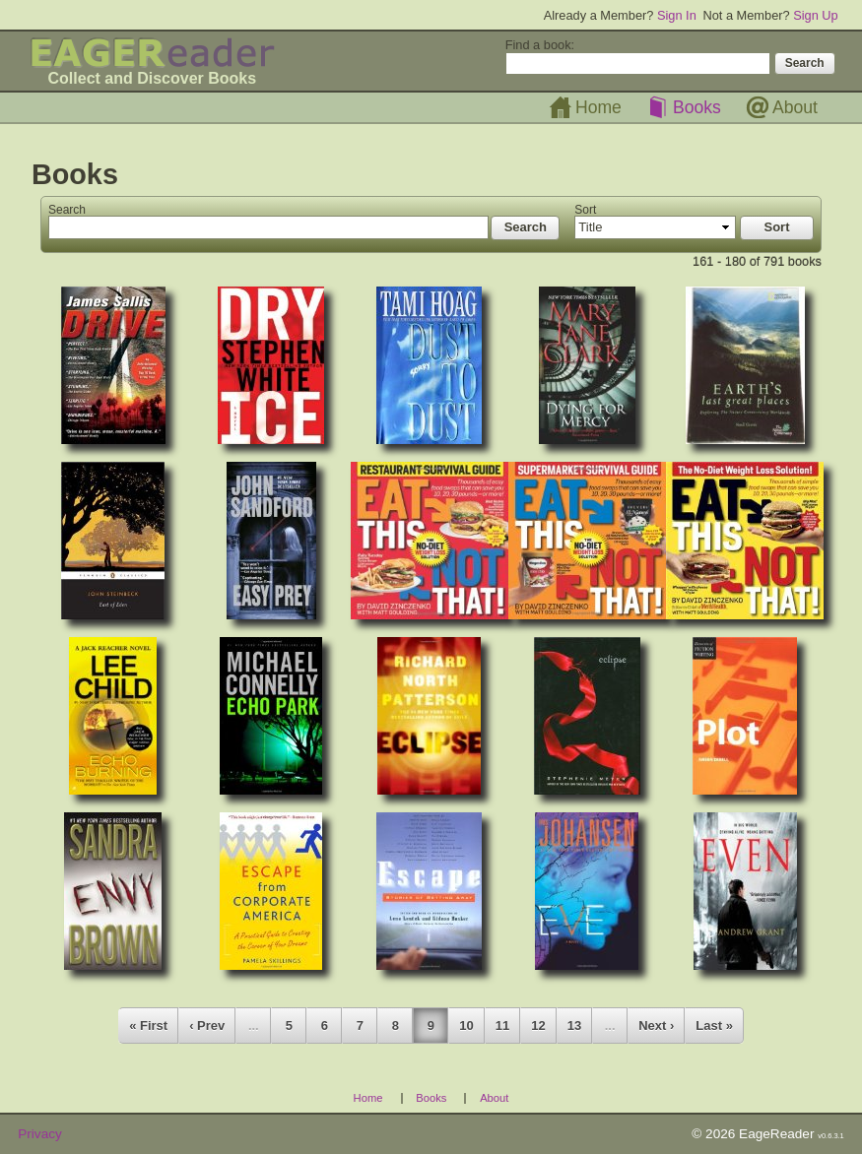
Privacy (40, 1133)
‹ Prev (207, 1025)
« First (148, 1025)
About (795, 107)
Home (598, 107)
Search (67, 210)
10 (466, 1025)
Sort (585, 210)
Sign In (676, 15)
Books (697, 107)
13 (574, 1025)
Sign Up (815, 15)
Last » (714, 1025)
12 (538, 1025)
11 (502, 1025)
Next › (656, 1025)
